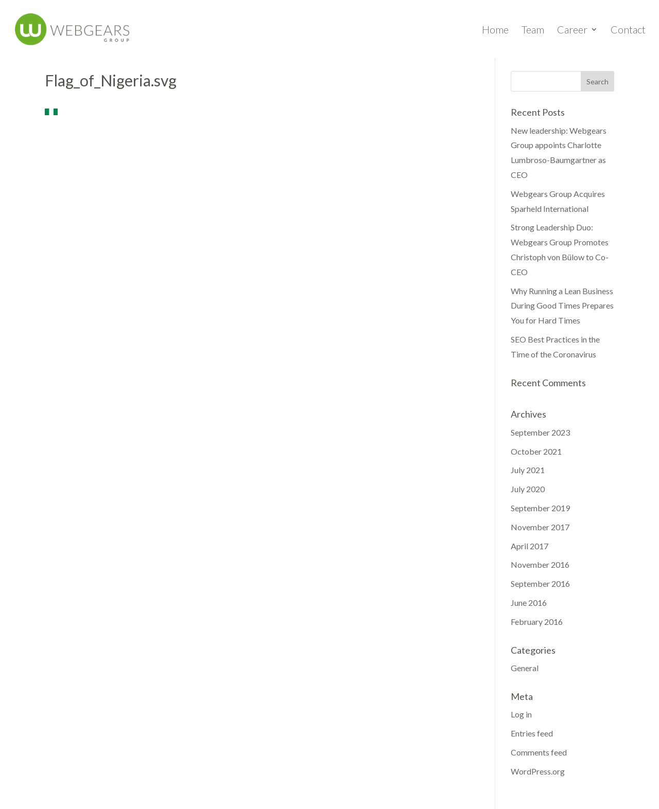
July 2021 (528, 470)
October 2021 (536, 451)
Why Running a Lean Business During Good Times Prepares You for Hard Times (562, 306)
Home (495, 30)
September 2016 (540, 583)
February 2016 (537, 621)
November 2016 (540, 564)
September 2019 (540, 508)
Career (572, 30)
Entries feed (532, 733)
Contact (628, 30)
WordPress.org (538, 771)
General (525, 668)
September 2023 (540, 432)
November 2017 (540, 527)
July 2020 (528, 489)
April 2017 (529, 546)
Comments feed (539, 752)
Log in (521, 714)
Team (533, 30)
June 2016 (529, 602)
